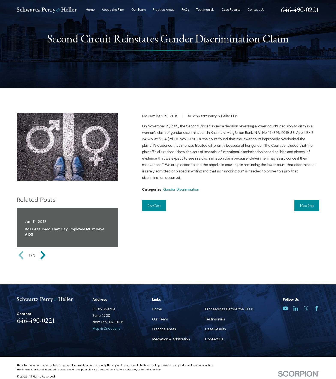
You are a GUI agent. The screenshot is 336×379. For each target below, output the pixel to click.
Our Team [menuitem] (138, 10)
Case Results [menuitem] (231, 10)
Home (157, 309)
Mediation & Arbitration (171, 339)
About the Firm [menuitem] (113, 10)
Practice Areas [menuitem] (163, 10)
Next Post (307, 205)
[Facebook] (316, 308)
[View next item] (43, 255)
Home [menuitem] (90, 10)
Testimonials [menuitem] (205, 10)
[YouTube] (285, 308)
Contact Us (214, 339)
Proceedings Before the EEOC (229, 309)
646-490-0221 (300, 9)
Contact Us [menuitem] (256, 10)
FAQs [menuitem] (185, 10)
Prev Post (154, 205)
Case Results (215, 329)
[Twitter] (306, 308)
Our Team (160, 319)
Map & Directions (106, 328)
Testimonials (215, 319)
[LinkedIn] (295, 308)
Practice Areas (164, 329)
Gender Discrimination (181, 189)
